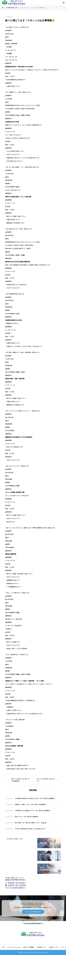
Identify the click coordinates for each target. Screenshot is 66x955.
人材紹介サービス (53, 947)
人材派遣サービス (41, 947)
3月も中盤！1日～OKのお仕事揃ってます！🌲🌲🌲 (30, 823)
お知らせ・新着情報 (28, 947)
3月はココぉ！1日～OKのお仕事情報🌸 (27, 816)
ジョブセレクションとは (13, 947)
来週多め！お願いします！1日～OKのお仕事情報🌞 (30, 804)
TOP (3, 947)
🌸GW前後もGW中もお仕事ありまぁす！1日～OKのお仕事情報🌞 (35, 798)
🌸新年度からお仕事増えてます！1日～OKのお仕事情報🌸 (33, 810)
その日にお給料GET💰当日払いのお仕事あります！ (30, 829)
